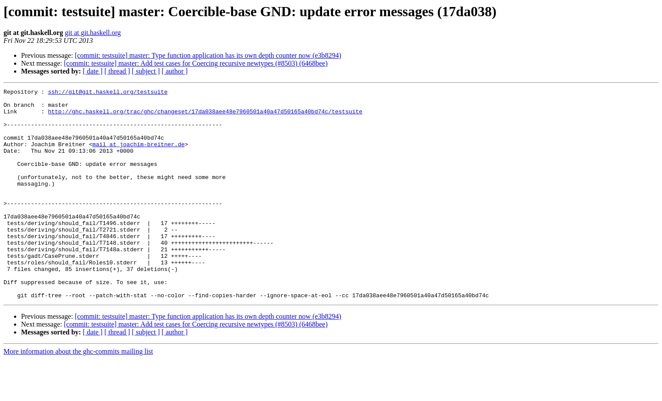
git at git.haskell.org (93, 32)
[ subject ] (146, 71)
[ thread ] (117, 71)
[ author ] (175, 71)
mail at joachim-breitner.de (138, 156)
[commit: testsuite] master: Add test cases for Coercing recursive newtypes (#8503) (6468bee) (196, 63)
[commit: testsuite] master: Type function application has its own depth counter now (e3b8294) (208, 55)
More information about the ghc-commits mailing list (78, 393)
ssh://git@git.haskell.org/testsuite (107, 93)
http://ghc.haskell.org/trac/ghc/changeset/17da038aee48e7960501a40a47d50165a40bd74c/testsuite (205, 116)
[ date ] (93, 71)
